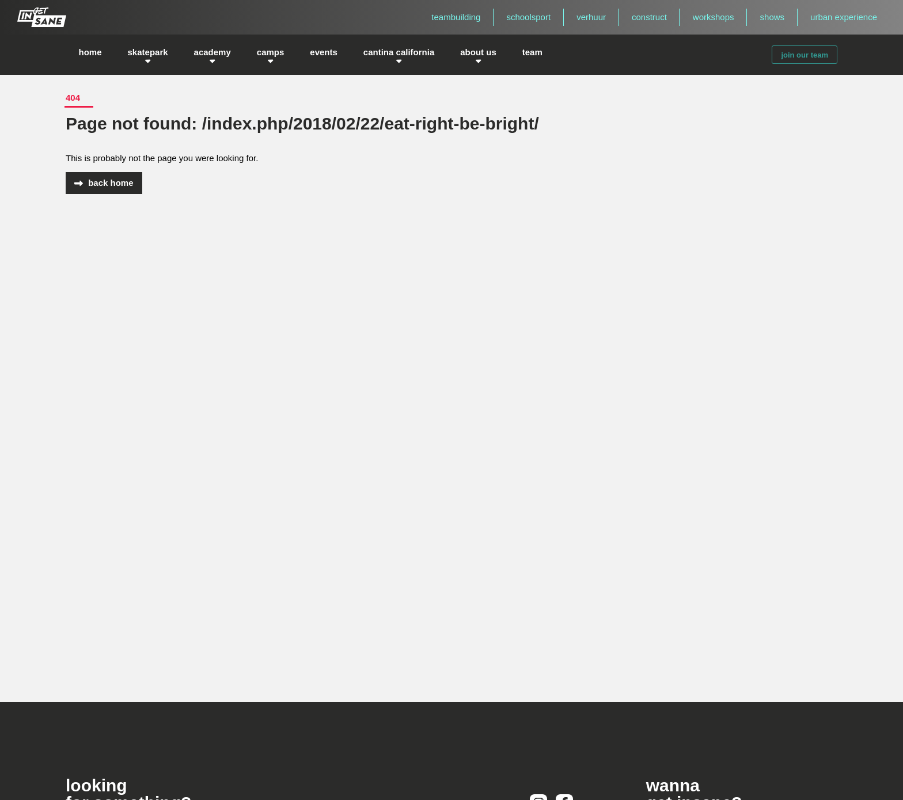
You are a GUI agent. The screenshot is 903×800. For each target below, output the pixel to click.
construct (649, 17)
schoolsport (528, 17)
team (532, 55)
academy (212, 54)
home (90, 55)
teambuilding (455, 17)
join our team (804, 55)
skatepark (148, 54)
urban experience (843, 17)
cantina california (398, 54)
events (323, 55)
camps (270, 54)
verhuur (591, 17)
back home (104, 183)
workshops (713, 17)
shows (772, 17)
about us (478, 54)
